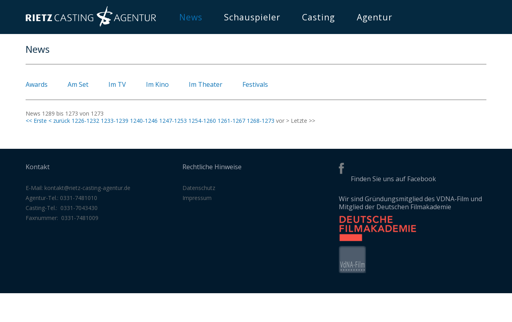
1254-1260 (202, 120)
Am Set (78, 84)
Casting (318, 17)
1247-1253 (173, 120)
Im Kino (157, 84)
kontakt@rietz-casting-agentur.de (87, 188)
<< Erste (36, 120)
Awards (37, 84)
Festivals (255, 84)
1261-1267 (231, 120)
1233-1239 (114, 120)
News (190, 17)
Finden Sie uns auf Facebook (393, 178)
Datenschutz (198, 188)
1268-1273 (260, 120)
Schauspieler (252, 17)
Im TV (117, 84)
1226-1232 (85, 120)
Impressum (197, 198)
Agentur (374, 17)
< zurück (59, 120)
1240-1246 (144, 120)
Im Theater (205, 84)
